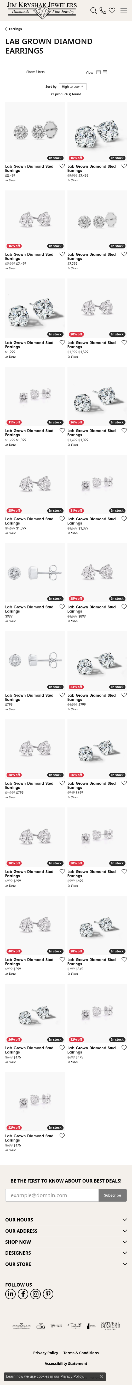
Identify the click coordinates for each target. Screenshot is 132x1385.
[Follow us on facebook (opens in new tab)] (23, 1294)
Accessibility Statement (66, 1363)
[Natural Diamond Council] (110, 1326)
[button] (93, 10)
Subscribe (112, 1195)
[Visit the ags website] (21, 1326)
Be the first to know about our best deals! (66, 1181)
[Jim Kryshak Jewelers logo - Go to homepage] (42, 10)
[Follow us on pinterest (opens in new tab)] (48, 1294)
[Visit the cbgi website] (40, 1326)
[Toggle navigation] (123, 10)
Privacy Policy (45, 1352)
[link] (103, 10)
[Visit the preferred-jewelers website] (74, 1326)
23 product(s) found (66, 94)
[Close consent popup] (101, 1376)
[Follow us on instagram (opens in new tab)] (35, 1294)
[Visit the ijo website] (56, 1326)
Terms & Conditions (81, 1352)
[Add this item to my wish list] (60, 166)
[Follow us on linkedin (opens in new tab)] (10, 1294)
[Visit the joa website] (91, 1326)
